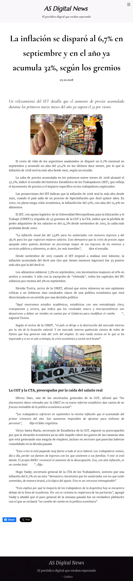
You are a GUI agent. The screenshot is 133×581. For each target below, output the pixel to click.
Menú (128, 4)
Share (9, 519)
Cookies (68, 576)
